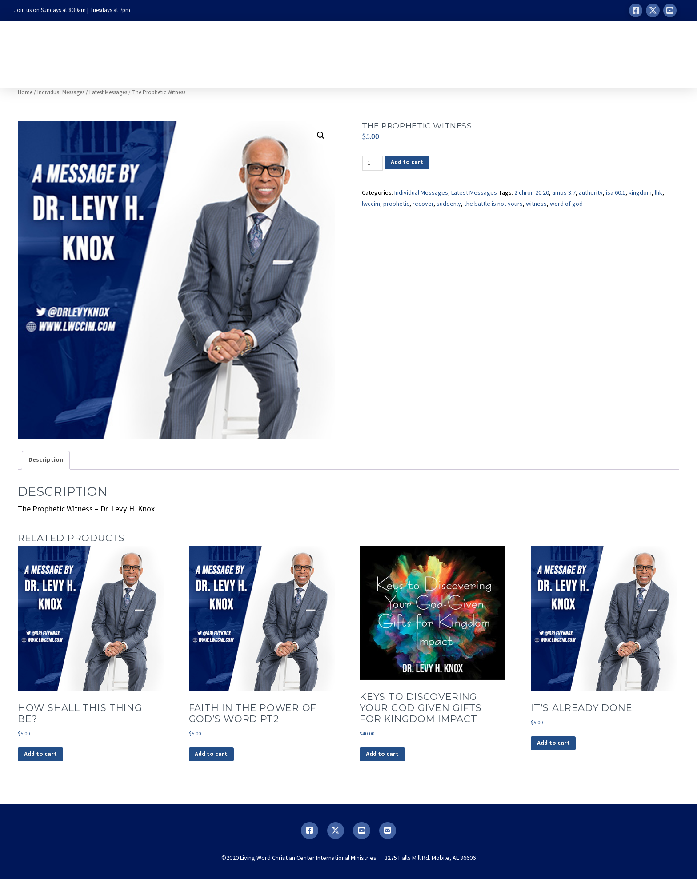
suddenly (449, 204)
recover (423, 204)
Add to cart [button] (41, 754)
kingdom (640, 192)
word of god (566, 204)
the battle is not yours (493, 204)
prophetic (396, 204)
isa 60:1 (615, 192)
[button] (321, 136)
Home (25, 92)
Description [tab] (45, 459)
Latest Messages (108, 92)
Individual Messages (60, 92)
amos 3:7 (564, 192)
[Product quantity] (372, 163)
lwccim (371, 204)
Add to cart (408, 162)
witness (536, 204)
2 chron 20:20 (531, 192)
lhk (658, 192)
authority (591, 192)
